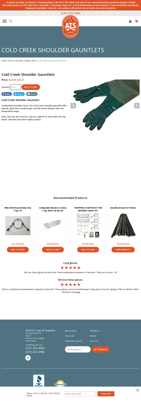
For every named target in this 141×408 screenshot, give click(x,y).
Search (11, 21)
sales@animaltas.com (34, 345)
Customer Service (73, 340)
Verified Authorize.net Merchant (60, 385)
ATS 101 (94, 340)
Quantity (5, 87)
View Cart (69, 335)
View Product (17, 225)
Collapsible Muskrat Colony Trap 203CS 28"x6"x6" (53, 209)
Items (136, 21)
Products (94, 330)
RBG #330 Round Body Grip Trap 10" (18, 209)
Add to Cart (18, 249)
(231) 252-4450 (70, 13)
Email (32, 94)
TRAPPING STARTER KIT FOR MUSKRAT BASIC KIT (88, 209)
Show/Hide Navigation (4, 21)
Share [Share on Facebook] (6, 94)
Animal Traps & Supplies (70, 26)
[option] (105, 105)
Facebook (28, 358)
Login (130, 21)
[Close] (137, 390)
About (93, 335)
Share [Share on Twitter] (19, 94)
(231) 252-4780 (34, 352)
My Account (70, 330)
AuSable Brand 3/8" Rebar (123, 207)
